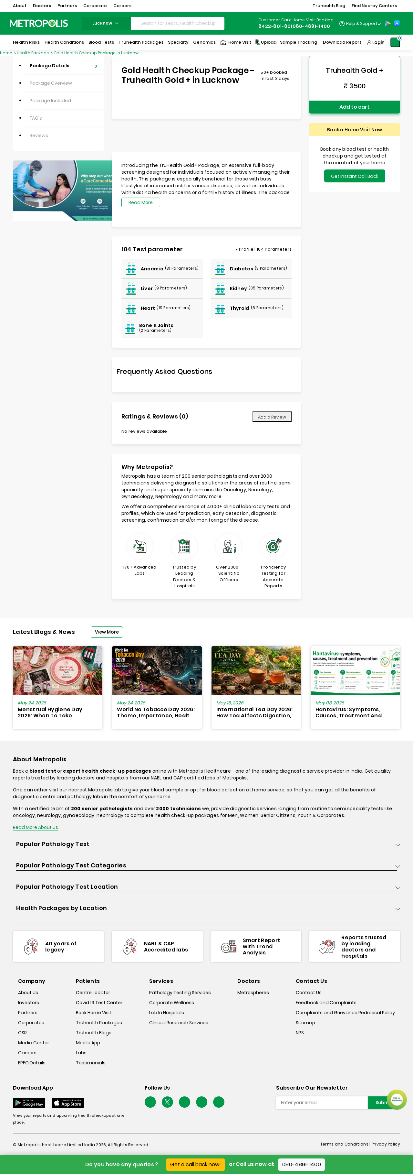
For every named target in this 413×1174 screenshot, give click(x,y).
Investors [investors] (28, 1002)
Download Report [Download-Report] (342, 42)
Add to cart (354, 107)
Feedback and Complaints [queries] (326, 1002)
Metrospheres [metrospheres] (253, 992)
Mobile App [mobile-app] (88, 1042)
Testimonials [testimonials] (91, 1063)
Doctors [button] (42, 6)
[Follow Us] (150, 1102)
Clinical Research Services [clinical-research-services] (178, 1022)
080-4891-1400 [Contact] (311, 26)
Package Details (49, 65)
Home (6, 53)
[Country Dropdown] (359, 23)
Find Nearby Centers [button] (374, 6)
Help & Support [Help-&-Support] (361, 23)
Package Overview (51, 83)
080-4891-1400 (301, 1164)
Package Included (50, 100)
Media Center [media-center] (33, 1042)
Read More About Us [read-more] (35, 827)
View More (107, 632)
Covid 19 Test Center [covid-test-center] (99, 1002)
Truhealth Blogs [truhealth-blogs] (93, 1032)
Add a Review (272, 417)
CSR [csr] (22, 1032)
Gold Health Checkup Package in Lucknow (96, 53)
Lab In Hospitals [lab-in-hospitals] (166, 1012)
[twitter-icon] (167, 1102)
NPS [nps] (300, 1032)
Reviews (39, 135)
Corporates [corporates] (31, 1022)
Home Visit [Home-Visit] (235, 42)
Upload (265, 42)
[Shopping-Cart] (395, 42)
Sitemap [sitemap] (305, 1022)
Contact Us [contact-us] (309, 992)
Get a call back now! (195, 1164)
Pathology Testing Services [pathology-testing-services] (180, 992)
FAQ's (36, 118)
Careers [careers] (27, 1052)
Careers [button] (122, 6)
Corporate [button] (95, 6)
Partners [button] (67, 6)
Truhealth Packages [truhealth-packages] (99, 1022)
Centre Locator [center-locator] (93, 992)
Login (378, 42)
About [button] (19, 6)
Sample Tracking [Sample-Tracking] (298, 42)
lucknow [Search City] (106, 23)
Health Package (33, 53)
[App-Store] (397, 23)
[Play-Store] (388, 23)
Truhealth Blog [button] (329, 6)
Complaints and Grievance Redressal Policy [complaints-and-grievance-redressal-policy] (345, 1012)
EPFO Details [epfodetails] (32, 1063)
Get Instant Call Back (354, 176)
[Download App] (29, 1102)
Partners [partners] (27, 1012)
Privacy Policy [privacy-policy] (386, 1144)
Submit (384, 1102)
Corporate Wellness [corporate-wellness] (171, 1002)
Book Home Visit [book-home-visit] (93, 1012)
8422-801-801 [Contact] (275, 26)
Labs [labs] (81, 1052)
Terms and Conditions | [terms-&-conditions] (346, 1144)
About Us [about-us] (28, 992)
